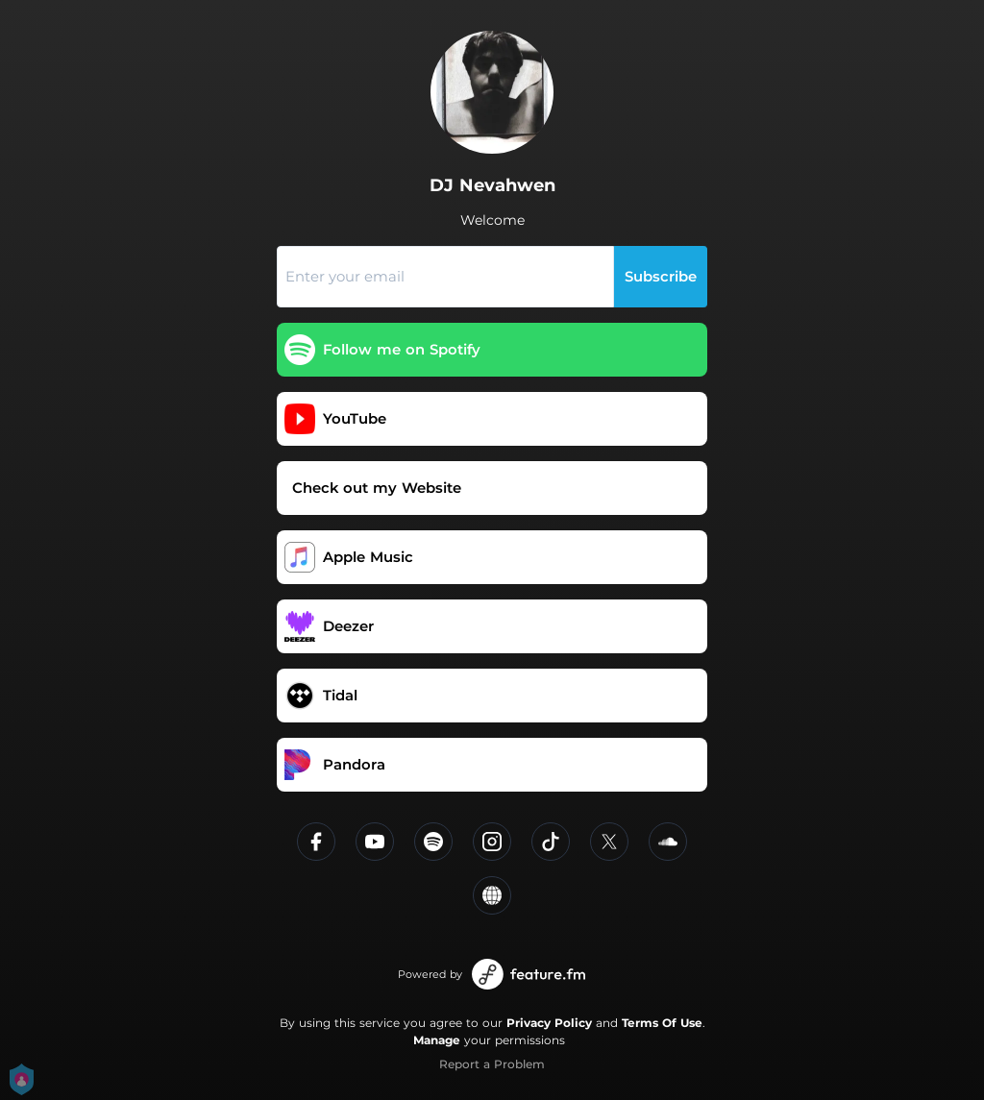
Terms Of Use (662, 1022)
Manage (436, 1040)
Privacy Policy (549, 1022)
